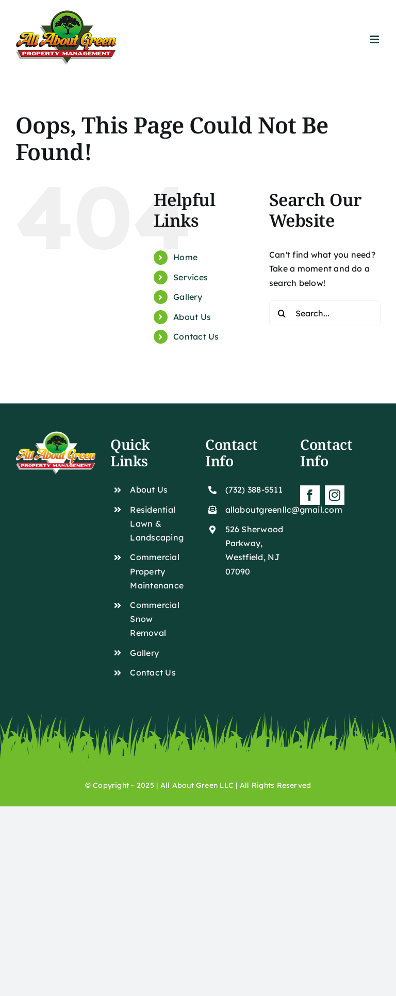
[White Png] (55, 435)
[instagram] (334, 495)
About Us (192, 317)
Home (185, 257)
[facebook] (310, 495)
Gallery (187, 297)
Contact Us (196, 336)
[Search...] (325, 313)
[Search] (282, 313)
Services (190, 277)
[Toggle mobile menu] (375, 39)
